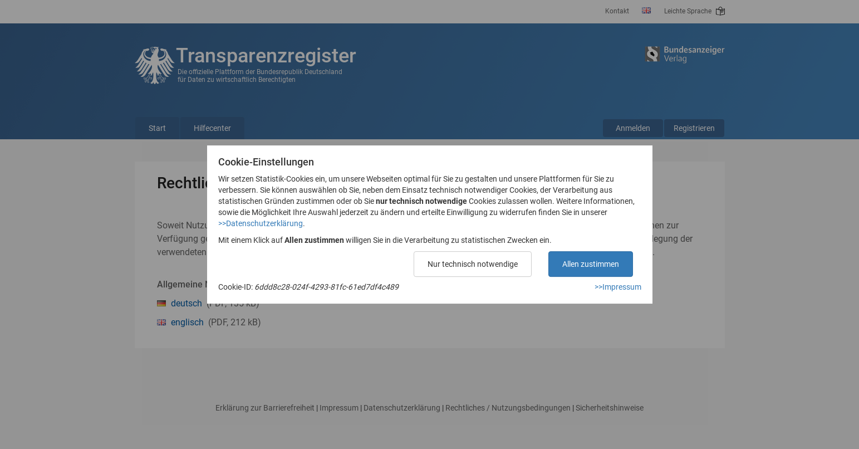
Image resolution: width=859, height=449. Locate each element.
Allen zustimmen (590, 264)
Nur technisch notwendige (473, 264)
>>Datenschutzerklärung (260, 223)
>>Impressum (618, 286)
